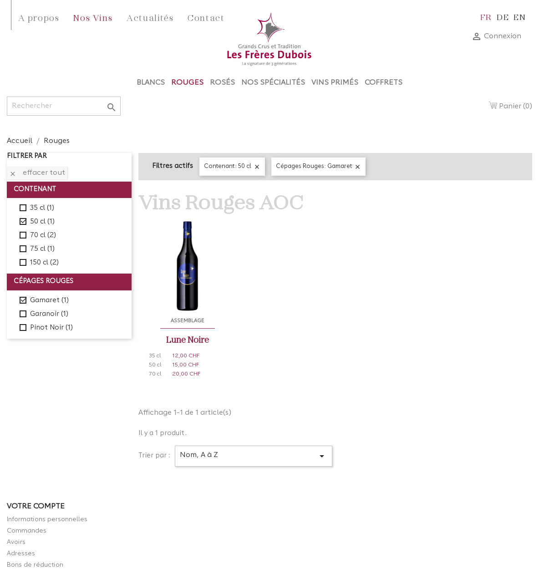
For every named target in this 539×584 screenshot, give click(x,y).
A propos (39, 17)
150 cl (44, 262)
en (520, 16)
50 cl (42, 221)
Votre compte (36, 506)
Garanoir (49, 314)
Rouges (187, 82)
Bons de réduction (35, 565)
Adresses (21, 553)
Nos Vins (92, 17)
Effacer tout (37, 173)
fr (486, 16)
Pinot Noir (51, 328)
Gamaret (49, 300)
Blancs (151, 82)
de (503, 16)
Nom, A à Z (253, 456)
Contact (206, 17)
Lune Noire (187, 339)
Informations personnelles (47, 519)
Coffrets (383, 82)
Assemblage (187, 321)
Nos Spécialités (273, 82)
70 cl (43, 235)
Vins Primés (334, 82)
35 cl (42, 208)
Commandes (26, 531)
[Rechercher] (64, 106)
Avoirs (16, 542)
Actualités (150, 17)
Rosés (222, 82)
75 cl (42, 249)
